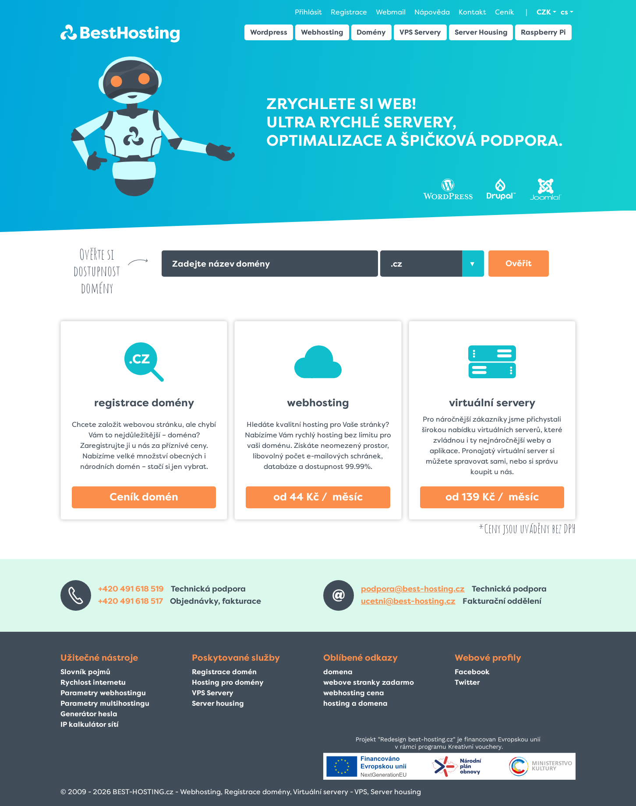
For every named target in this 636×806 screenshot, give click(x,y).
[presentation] (473, 263)
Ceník (504, 12)
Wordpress (268, 32)
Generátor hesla (88, 714)
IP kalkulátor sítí (89, 724)
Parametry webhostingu (103, 693)
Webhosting (322, 32)
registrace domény (144, 403)
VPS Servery (420, 32)
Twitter (467, 682)
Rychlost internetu (93, 682)
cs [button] (564, 12)
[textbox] (432, 263)
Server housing (218, 703)
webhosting (318, 403)
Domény (371, 32)
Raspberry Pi (543, 32)
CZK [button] (544, 12)
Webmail (391, 12)
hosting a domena (355, 703)
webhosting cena (353, 693)
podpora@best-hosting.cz (413, 589)
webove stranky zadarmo (368, 682)
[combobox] (432, 263)
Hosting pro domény (228, 682)
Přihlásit (308, 12)
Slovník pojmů (85, 672)
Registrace (349, 12)
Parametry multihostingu (104, 703)
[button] (518, 263)
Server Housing (481, 32)
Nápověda (432, 12)
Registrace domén (224, 672)
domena (338, 672)
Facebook (472, 672)
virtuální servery (492, 403)
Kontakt (472, 12)
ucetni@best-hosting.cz (408, 601)
